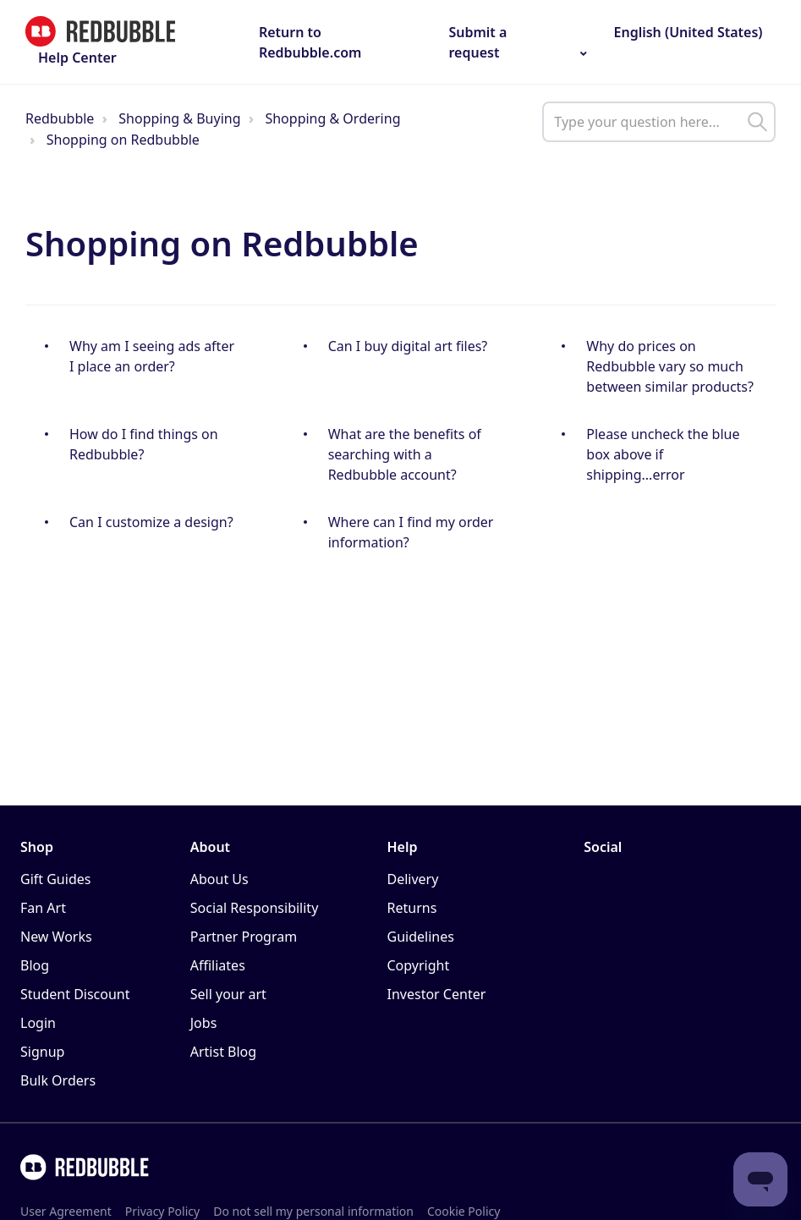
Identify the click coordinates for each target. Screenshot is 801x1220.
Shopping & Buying (179, 118)
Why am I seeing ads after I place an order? (151, 356)
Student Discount (75, 994)
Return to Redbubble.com (310, 42)
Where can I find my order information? (411, 532)
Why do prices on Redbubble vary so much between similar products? (670, 366)
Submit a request (477, 42)
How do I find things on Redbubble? (143, 444)
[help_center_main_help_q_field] (659, 122)
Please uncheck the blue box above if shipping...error (662, 454)
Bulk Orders (58, 1080)
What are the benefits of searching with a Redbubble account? (404, 454)
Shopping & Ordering (332, 118)
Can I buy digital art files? (408, 346)
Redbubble (59, 118)
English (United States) (686, 32)
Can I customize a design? (151, 522)
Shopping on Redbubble (123, 139)
